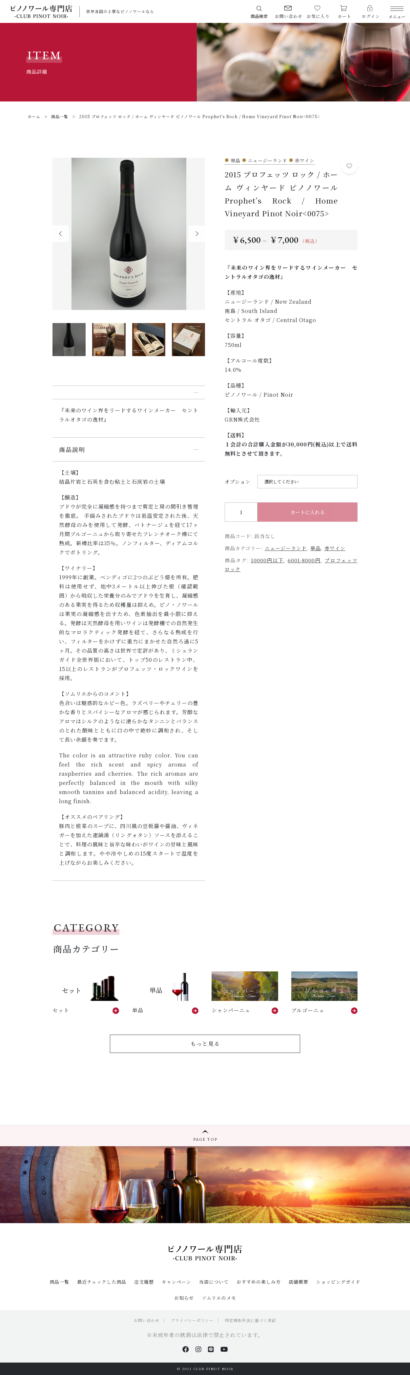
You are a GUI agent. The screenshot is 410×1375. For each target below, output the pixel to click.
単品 (315, 548)
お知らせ (184, 1297)
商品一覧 (59, 1281)
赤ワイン (334, 548)
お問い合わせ (146, 1320)
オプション (238, 481)
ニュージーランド (286, 548)
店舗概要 (298, 1281)
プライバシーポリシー (192, 1320)
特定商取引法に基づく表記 (250, 1320)
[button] (60, 234)
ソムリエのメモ (219, 1297)
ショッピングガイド (338, 1281)
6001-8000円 (304, 560)
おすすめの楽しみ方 (258, 1281)
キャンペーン (176, 1281)
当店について (214, 1281)
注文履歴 (144, 1281)
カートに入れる (307, 512)
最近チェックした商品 (101, 1281)
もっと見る (205, 1043)
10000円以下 (267, 560)
